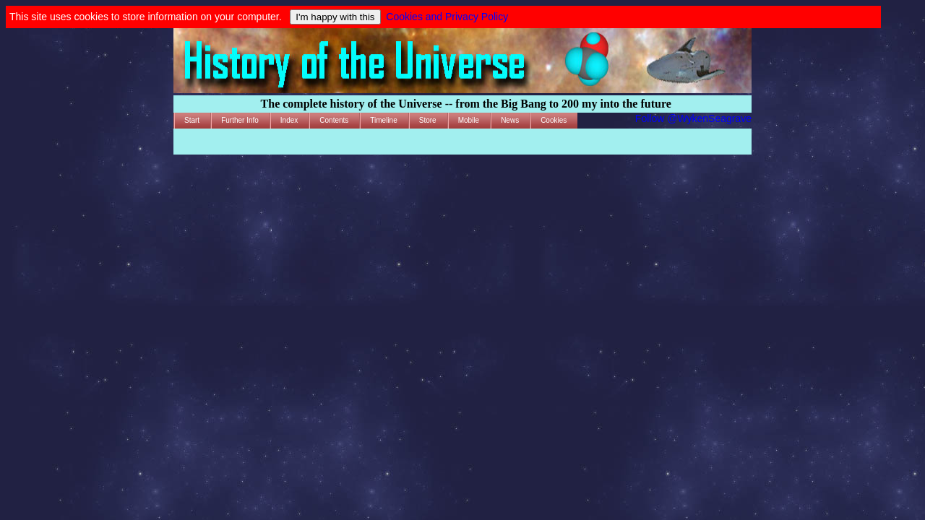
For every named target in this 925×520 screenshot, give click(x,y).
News (510, 120)
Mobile (468, 120)
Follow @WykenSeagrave (693, 118)
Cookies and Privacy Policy (447, 16)
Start (191, 120)
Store (427, 120)
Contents (333, 120)
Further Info (240, 120)
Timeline (383, 120)
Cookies (554, 120)
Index (289, 120)
